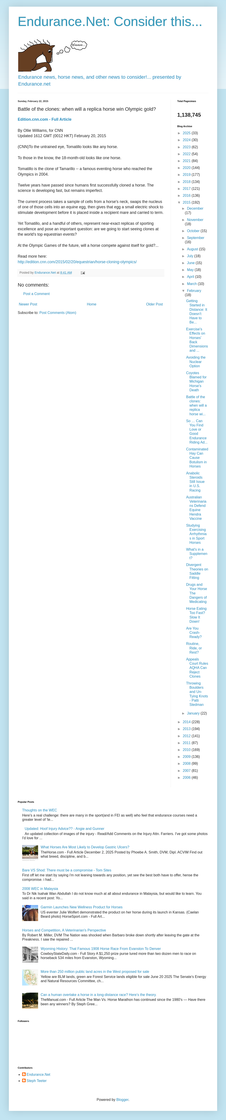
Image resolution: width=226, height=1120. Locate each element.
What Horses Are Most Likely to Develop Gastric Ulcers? (85, 847)
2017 (187, 189)
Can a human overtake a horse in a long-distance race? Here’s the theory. (98, 995)
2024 (187, 140)
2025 (187, 133)
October (194, 231)
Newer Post (28, 304)
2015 (187, 202)
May (191, 270)
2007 (187, 771)
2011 (187, 743)
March (192, 284)
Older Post (154, 304)
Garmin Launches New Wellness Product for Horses (82, 907)
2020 (187, 168)
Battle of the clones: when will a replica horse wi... (196, 405)
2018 (187, 182)
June (191, 263)
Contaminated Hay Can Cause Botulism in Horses (197, 457)
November (195, 220)
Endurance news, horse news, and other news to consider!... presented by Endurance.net (99, 77)
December (195, 208)
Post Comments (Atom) (57, 313)
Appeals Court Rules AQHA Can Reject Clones (197, 667)
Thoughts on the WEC (39, 810)
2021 (187, 161)
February (194, 291)
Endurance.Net (38, 1074)
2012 (187, 736)
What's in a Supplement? (196, 554)
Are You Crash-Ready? (194, 632)
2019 (187, 175)
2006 (187, 777)
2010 (187, 750)
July (190, 256)
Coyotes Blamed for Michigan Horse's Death (196, 381)
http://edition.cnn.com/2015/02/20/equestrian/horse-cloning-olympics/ (77, 262)
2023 (187, 147)
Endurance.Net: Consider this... (110, 21)
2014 (187, 722)
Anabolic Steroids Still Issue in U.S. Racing (195, 481)
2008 (187, 763)
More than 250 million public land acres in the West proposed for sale (95, 971)
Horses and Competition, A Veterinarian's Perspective (64, 930)
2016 (187, 195)
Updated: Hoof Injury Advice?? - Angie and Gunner (64, 829)
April (191, 277)
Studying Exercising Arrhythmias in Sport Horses (196, 534)
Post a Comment (36, 294)
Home (91, 304)
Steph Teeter (37, 1081)
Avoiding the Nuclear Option (196, 361)
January (194, 713)
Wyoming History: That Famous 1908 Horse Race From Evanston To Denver (101, 949)
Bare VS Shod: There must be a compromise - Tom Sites (66, 870)
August (193, 249)
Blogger (122, 1100)
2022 (187, 154)
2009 (187, 757)
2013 (187, 729)
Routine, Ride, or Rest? (194, 648)
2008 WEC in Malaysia (40, 889)
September (195, 238)
